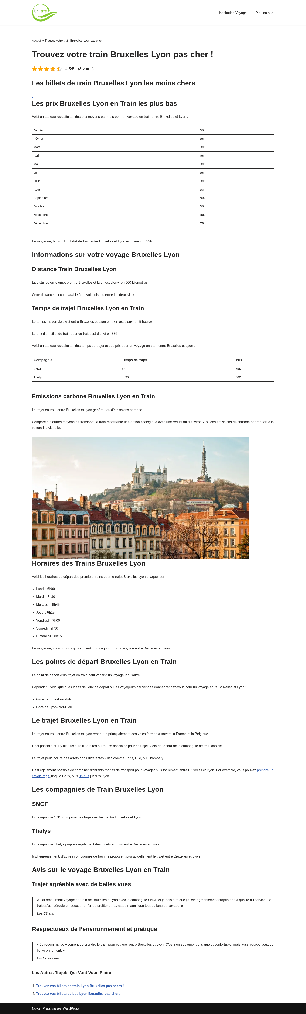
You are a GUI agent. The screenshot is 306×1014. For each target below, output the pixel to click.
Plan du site (264, 13)
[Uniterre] (44, 13)
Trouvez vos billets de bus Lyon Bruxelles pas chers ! (79, 994)
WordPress (71, 1008)
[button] (248, 13)
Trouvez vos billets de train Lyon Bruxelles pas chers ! (80, 986)
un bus (84, 776)
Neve (36, 1008)
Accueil (36, 40)
